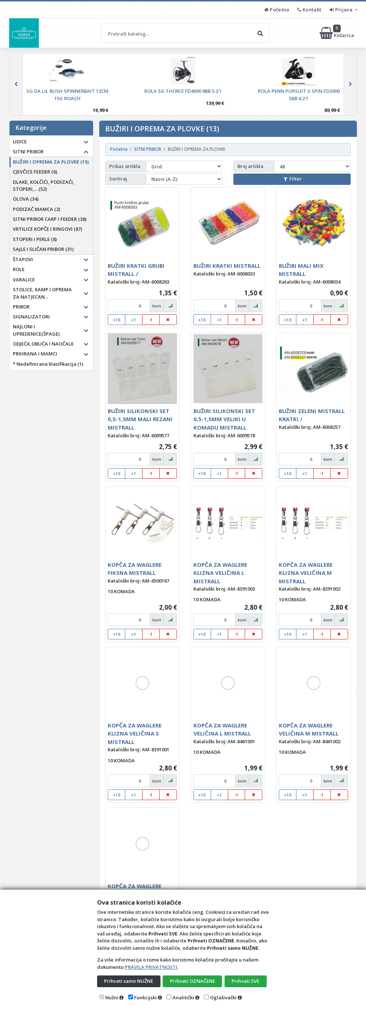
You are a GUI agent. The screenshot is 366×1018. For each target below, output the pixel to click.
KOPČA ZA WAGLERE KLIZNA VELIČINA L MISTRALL (220, 573)
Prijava (342, 9)
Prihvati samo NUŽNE (128, 981)
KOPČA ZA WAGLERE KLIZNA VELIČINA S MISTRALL (135, 733)
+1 (133, 319)
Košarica (337, 33)
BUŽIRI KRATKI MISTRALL (226, 265)
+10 (117, 319)
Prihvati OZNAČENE (192, 981)
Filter (293, 178)
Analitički (183, 997)
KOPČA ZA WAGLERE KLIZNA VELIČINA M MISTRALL (306, 573)
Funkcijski (145, 997)
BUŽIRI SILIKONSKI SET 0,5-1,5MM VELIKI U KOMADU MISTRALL (224, 419)
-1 (151, 319)
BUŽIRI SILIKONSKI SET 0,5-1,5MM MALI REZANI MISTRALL (140, 419)
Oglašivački (223, 997)
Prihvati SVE (245, 981)
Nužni (111, 997)
